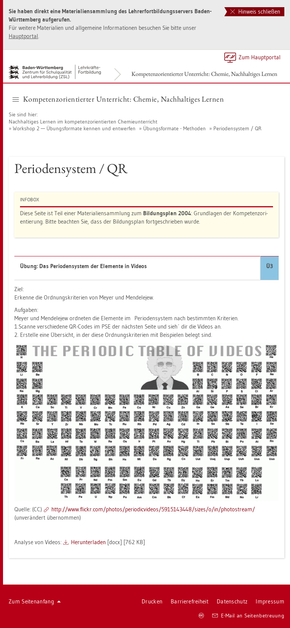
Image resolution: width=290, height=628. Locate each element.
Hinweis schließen (255, 11)
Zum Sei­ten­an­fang (35, 601)
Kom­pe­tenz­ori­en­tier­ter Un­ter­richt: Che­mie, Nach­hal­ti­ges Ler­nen (204, 74)
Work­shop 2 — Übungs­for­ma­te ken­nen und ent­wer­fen (74, 128)
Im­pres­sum (270, 601)
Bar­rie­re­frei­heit (189, 601)
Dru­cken (152, 601)
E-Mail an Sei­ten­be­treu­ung (248, 615)
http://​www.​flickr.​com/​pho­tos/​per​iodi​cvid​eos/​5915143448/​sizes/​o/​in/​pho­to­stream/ (153, 509)
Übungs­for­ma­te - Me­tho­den (174, 128)
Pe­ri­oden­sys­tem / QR (237, 128)
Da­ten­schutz (232, 601)
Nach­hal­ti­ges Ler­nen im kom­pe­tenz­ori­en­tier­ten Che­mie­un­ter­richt (83, 121)
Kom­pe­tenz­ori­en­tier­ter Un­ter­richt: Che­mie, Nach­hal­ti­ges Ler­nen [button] (118, 99)
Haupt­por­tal (23, 36)
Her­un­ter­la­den (88, 542)
